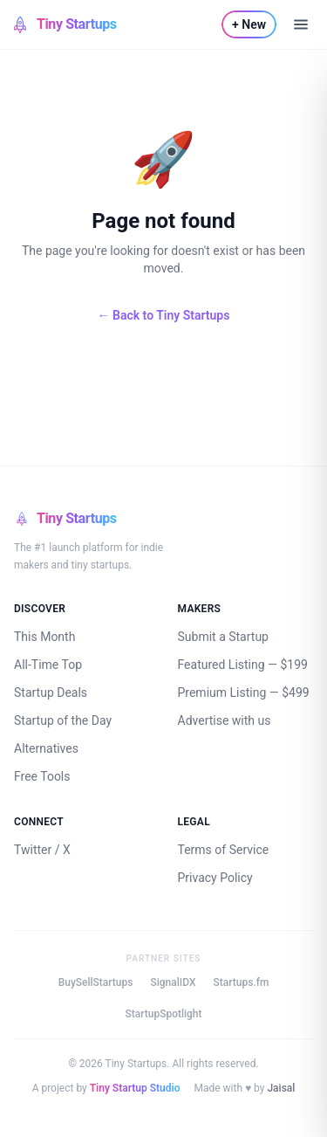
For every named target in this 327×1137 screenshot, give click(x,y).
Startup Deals (50, 692)
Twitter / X (42, 850)
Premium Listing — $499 (244, 692)
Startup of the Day (63, 720)
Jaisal (281, 1088)
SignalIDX (172, 982)
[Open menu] (301, 24)
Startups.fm (241, 982)
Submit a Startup (223, 637)
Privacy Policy (215, 878)
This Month (44, 637)
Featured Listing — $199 (243, 665)
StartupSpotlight (163, 1014)
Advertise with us (224, 720)
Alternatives (46, 748)
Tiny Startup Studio (135, 1088)
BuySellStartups (95, 982)
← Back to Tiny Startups (164, 315)
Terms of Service (223, 850)
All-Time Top (48, 665)
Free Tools (42, 776)
